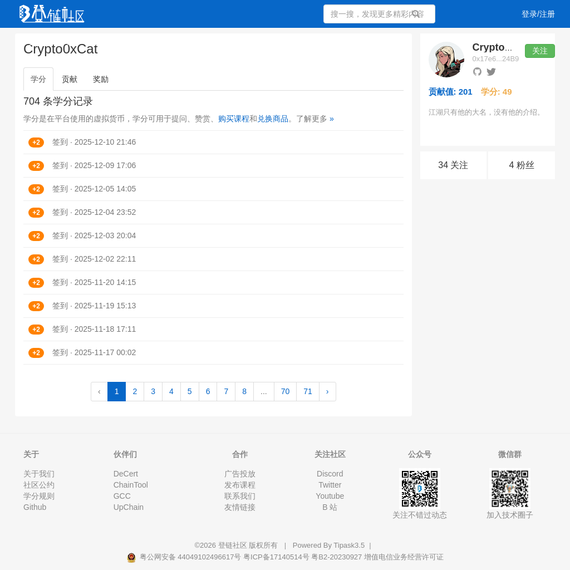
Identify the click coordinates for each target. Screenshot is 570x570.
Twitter (329, 484)
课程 (133, 41)
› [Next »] (327, 391)
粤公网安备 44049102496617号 (184, 557)
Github (34, 507)
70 (285, 391)
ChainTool (131, 484)
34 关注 (453, 165)
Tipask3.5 (349, 545)
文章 (37, 41)
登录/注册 (538, 13)
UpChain (129, 507)
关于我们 (39, 473)
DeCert (126, 473)
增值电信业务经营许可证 (404, 557)
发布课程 (239, 484)
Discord (330, 473)
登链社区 (233, 545)
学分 (38, 79)
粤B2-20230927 (336, 557)
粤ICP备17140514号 (276, 557)
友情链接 (239, 507)
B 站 (329, 507)
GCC (122, 496)
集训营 (169, 41)
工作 (270, 41)
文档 (303, 41)
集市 (335, 41)
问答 (69, 41)
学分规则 (39, 496)
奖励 (101, 79)
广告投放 (239, 473)
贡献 (69, 79)
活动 (238, 41)
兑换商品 (272, 118)
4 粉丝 (521, 165)
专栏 (206, 41)
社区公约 (39, 484)
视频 (101, 41)
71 (307, 391)
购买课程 (233, 118)
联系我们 (239, 496)
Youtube (330, 496)
